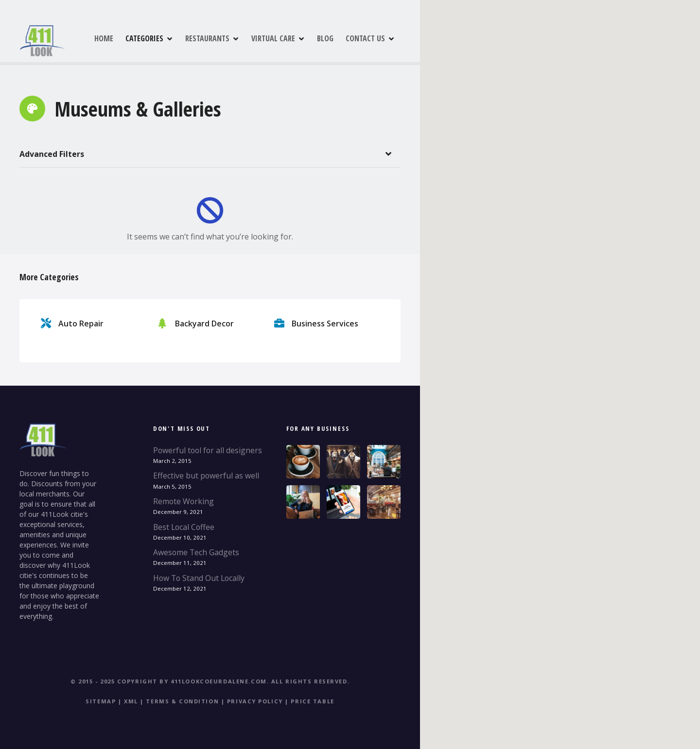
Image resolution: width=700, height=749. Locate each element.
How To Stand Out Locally (199, 578)
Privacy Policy (255, 701)
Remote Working (183, 501)
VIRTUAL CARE (315, 38)
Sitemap (101, 701)
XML (131, 701)
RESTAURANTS (250, 38)
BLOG (367, 38)
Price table (312, 701)
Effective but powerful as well (206, 475)
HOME (146, 38)
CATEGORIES (187, 38)
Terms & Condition (182, 701)
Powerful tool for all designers (207, 450)
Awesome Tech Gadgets (196, 552)
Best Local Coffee (183, 527)
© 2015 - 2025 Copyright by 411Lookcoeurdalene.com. (169, 681)
